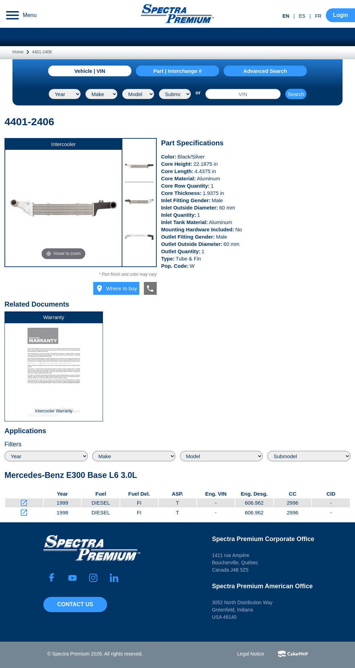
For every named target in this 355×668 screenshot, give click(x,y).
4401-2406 (42, 52)
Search (296, 94)
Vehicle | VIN (89, 71)
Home (18, 52)
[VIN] (243, 94)
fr (318, 16)
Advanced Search (265, 71)
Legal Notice (250, 654)
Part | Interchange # (177, 71)
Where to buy (116, 288)
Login (340, 15)
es (302, 16)
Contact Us (75, 604)
